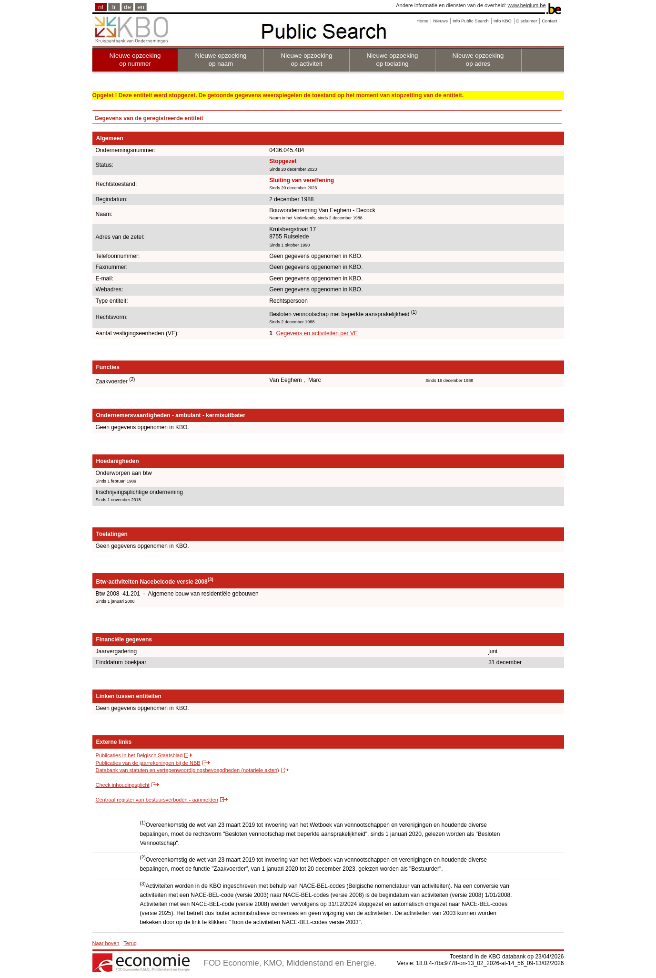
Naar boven (106, 943)
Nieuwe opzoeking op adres (478, 59)
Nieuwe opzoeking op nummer (135, 59)
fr (114, 6)
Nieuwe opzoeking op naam (221, 59)
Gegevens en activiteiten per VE (316, 333)
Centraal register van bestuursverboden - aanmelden (157, 800)
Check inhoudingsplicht (123, 785)
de (127, 6)
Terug (130, 943)
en (140, 6)
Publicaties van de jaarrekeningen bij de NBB (148, 763)
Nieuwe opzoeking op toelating (392, 59)
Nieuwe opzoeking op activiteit (307, 59)
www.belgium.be (526, 5)
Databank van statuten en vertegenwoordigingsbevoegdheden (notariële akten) (187, 770)
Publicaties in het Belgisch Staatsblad (139, 755)
